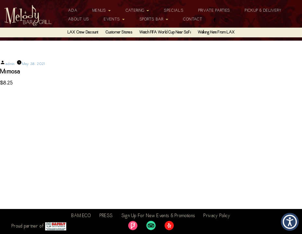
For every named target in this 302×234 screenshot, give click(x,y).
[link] (133, 225)
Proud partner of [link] (39, 226)
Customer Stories (119, 32)
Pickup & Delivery (263, 10)
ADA (73, 10)
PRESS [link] (106, 216)
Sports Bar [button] (154, 19)
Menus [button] (102, 10)
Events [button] (114, 19)
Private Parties (214, 10)
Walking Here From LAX (216, 32)
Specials (173, 10)
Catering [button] (137, 10)
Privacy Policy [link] (217, 216)
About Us (78, 19)
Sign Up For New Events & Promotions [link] (158, 216)
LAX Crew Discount (83, 32)
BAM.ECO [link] (81, 216)
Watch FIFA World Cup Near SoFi (165, 32)
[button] (290, 222)
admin (10, 64)
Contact (192, 19)
